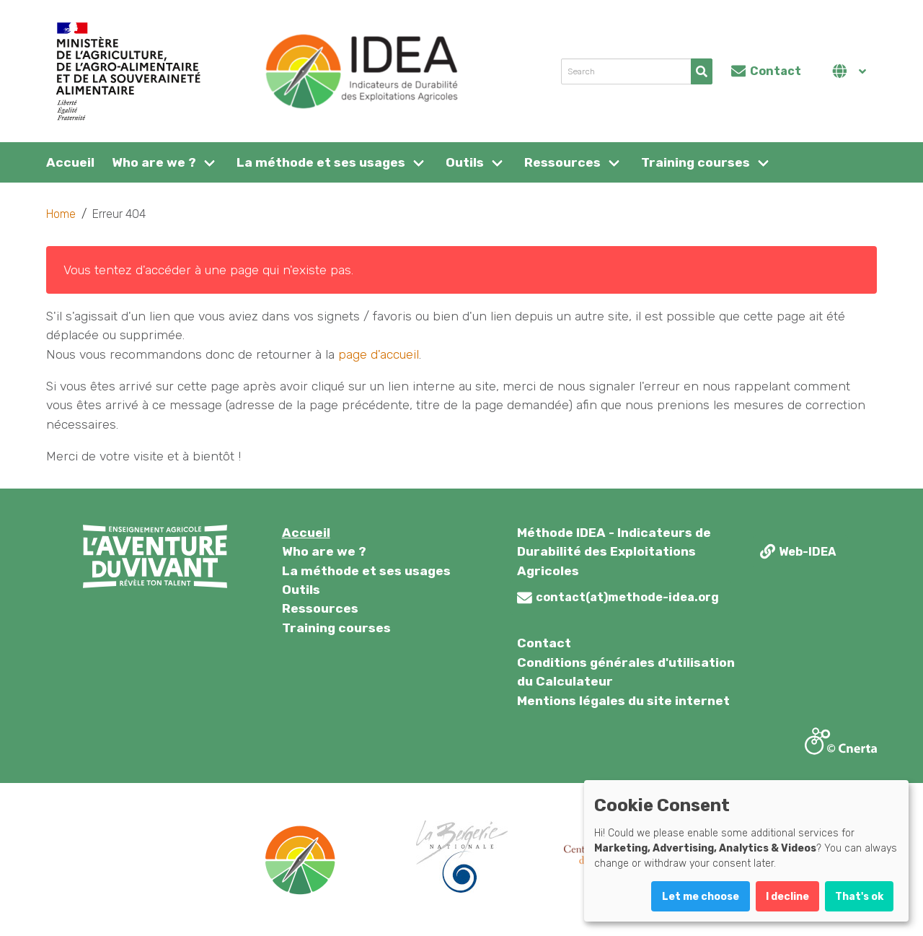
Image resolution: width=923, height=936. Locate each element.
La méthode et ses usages (321, 162)
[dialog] (746, 851)
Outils (465, 162)
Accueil (70, 162)
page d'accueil (378, 354)
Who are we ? (154, 162)
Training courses (695, 162)
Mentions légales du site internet (623, 701)
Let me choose (700, 897)
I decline (787, 897)
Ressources (562, 162)
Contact (544, 643)
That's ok (859, 897)
